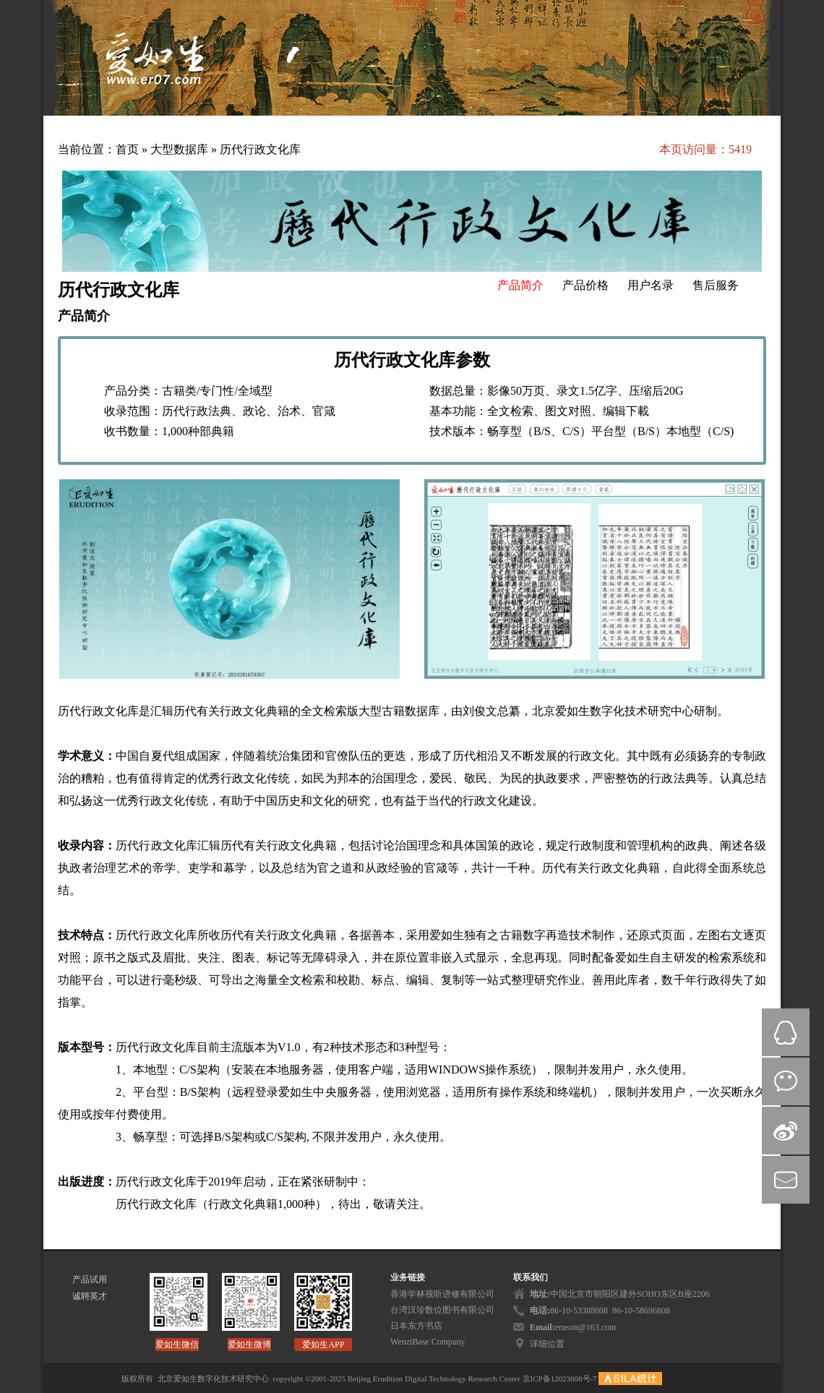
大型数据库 (180, 149)
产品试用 (89, 1279)
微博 (786, 1130)
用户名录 (650, 285)
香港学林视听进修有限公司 (442, 1294)
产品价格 (585, 285)
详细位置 (547, 1344)
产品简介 (520, 285)
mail (786, 1180)
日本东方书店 (416, 1326)
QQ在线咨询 (786, 1032)
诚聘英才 (89, 1296)
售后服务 (715, 285)
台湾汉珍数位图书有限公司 (442, 1310)
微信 (786, 1081)
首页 (127, 149)
